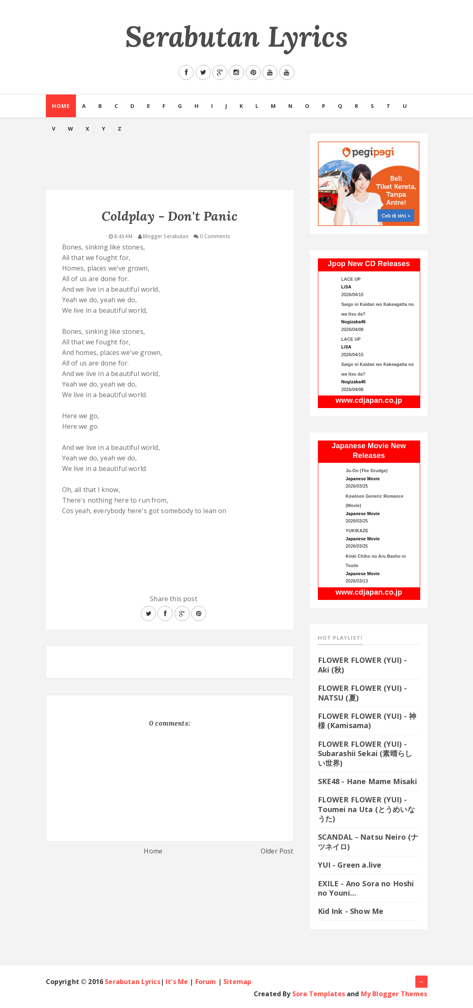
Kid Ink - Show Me (351, 911)
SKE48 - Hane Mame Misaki (367, 781)
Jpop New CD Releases (369, 264)
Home (61, 106)
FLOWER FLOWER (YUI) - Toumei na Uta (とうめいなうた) (366, 809)
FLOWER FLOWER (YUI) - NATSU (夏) (362, 692)
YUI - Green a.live (350, 865)
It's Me (177, 981)
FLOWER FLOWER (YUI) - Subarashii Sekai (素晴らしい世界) (365, 753)
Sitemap (237, 981)
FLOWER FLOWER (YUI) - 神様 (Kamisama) (367, 720)
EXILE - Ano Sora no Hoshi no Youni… (366, 888)
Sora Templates (318, 993)
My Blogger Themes (394, 993)
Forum (205, 981)
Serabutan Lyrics (236, 36)
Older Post (277, 851)
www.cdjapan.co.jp (368, 400)
